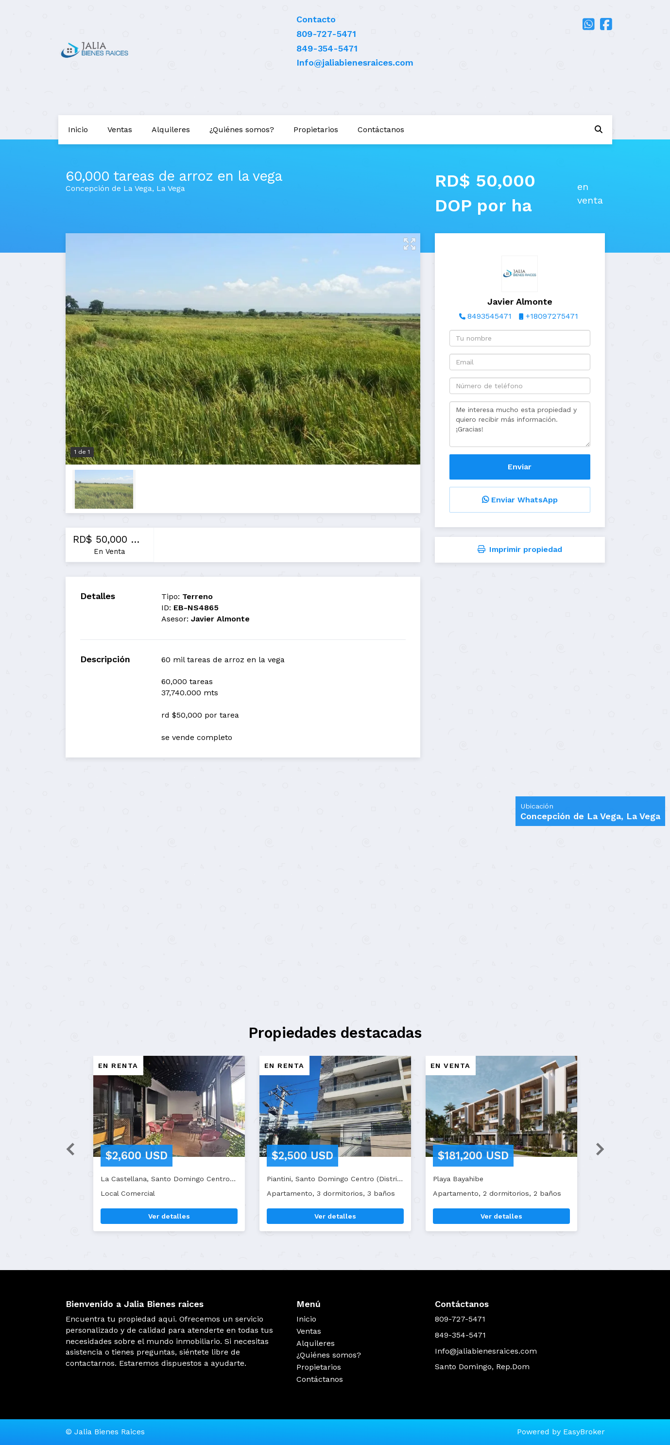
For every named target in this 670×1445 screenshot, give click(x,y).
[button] (66, 1148)
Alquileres (171, 129)
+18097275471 (552, 316)
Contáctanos (381, 129)
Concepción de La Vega (109, 188)
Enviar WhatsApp (520, 499)
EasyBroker (584, 1431)
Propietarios (315, 129)
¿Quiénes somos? (241, 129)
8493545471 (489, 316)
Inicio (78, 129)
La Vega (170, 188)
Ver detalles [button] (169, 1216)
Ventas (119, 129)
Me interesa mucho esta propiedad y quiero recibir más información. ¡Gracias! (519, 424)
